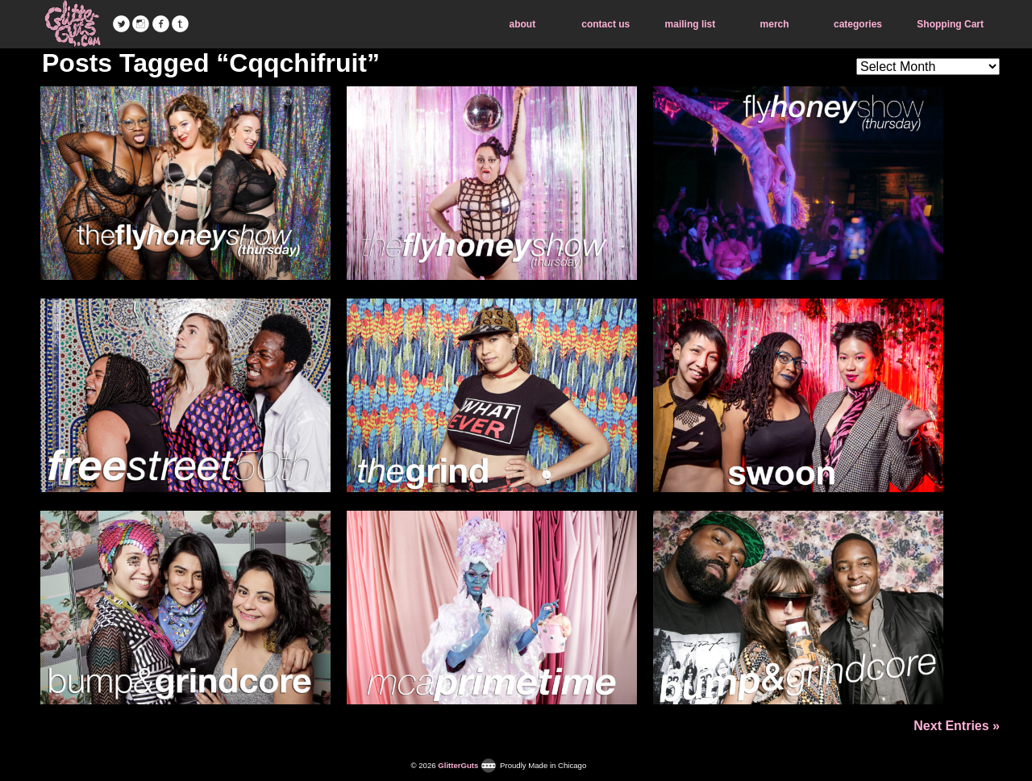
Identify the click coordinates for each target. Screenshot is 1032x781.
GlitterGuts (72, 24)
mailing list (690, 24)
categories (858, 24)
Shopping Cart (950, 24)
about (523, 24)
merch (774, 24)
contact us (605, 24)
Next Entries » (956, 726)
